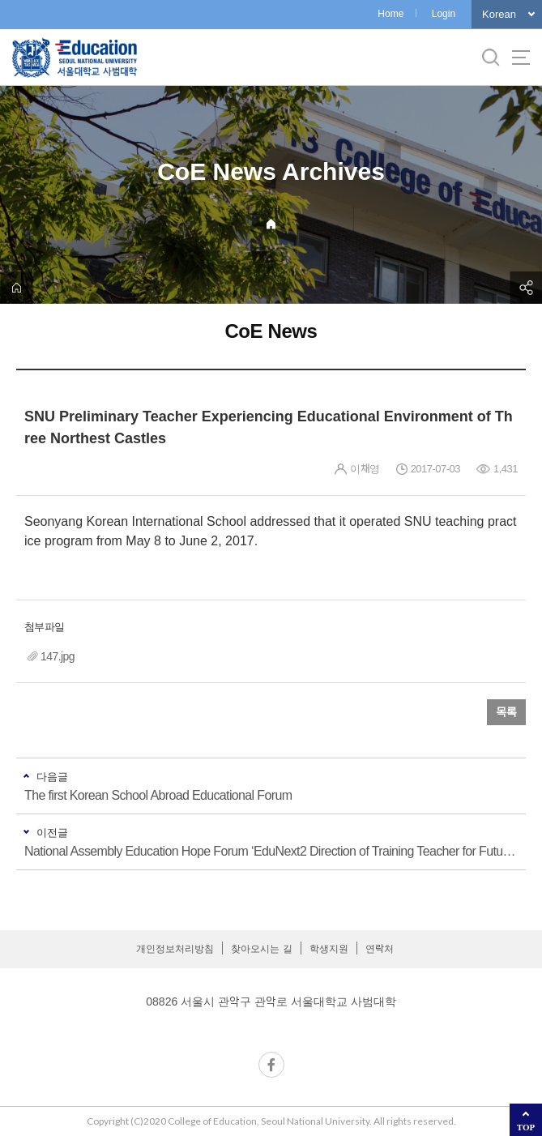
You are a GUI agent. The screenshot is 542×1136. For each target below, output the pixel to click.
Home (390, 13)
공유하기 (526, 287)
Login (443, 13)
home (16, 287)
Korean (499, 14)
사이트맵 (521, 57)
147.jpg (58, 656)
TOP (526, 1127)
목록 (506, 712)
